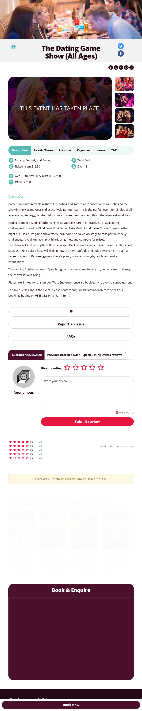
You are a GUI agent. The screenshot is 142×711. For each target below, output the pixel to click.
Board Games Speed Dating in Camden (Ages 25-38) (21, 565)
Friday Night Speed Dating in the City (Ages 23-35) (115, 563)
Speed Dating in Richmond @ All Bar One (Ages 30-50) (53, 565)
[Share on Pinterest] (121, 67)
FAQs (71, 336)
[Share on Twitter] (116, 67)
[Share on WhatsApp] (126, 67)
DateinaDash (16, 196)
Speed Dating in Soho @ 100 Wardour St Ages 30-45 (84, 565)
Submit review (87, 421)
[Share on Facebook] (110, 67)
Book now (71, 704)
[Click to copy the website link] (131, 67)
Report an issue (71, 324)
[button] (43, 442)
